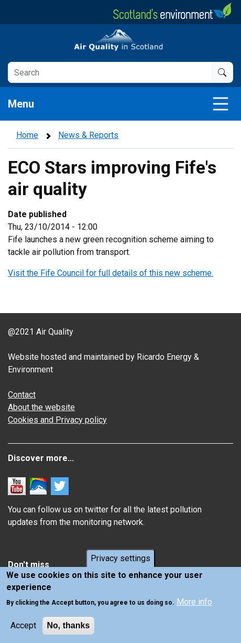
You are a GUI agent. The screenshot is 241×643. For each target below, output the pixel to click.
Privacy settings (120, 558)
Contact (22, 395)
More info (194, 602)
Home (27, 135)
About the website (41, 407)
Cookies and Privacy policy (57, 420)
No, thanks (68, 625)
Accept (23, 625)
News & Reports (88, 135)
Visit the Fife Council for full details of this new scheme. (110, 273)
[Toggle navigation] (220, 103)
